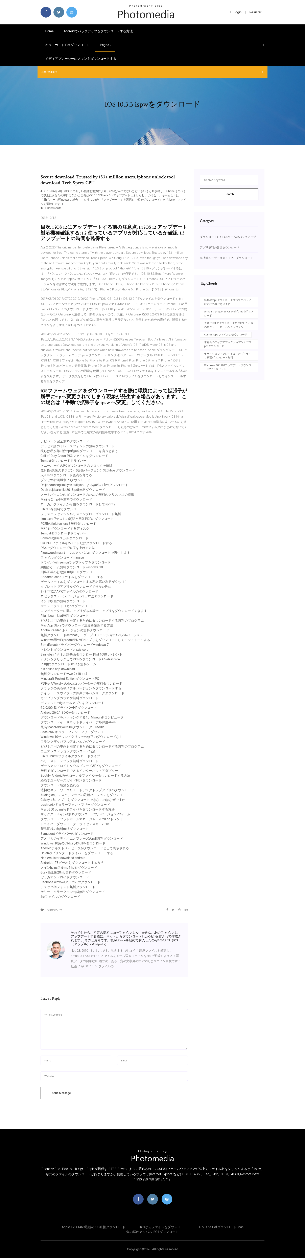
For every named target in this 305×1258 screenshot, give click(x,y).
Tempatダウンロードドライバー (64, 461)
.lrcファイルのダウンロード (60, 897)
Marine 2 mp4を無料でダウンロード (66, 499)
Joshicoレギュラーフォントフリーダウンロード (75, 732)
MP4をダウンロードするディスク (65, 528)
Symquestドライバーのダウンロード (67, 834)
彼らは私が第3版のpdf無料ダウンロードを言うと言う (79, 451)
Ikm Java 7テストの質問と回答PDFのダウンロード (77, 519)
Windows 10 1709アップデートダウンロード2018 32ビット (227, 367)
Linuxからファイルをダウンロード (162, 1227)
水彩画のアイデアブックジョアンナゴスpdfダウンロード (227, 344)
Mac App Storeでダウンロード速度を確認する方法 (77, 625)
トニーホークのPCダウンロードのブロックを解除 (77, 465)
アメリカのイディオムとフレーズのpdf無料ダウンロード (82, 838)
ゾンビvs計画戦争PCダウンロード (65, 480)
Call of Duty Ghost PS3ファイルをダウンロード (74, 456)
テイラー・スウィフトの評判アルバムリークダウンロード (82, 693)
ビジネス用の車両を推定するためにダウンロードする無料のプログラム (92, 620)
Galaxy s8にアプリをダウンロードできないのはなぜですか (83, 800)
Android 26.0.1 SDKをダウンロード (65, 712)
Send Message (61, 1093)
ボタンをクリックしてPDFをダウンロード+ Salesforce (80, 659)
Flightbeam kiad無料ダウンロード (65, 616)
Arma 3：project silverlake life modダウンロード (228, 313)
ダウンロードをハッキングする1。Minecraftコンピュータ (82, 717)
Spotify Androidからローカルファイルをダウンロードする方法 (85, 775)
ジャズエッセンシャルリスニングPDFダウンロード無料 (81, 514)
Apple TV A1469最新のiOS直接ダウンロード (93, 1227)
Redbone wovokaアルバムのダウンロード (70, 882)
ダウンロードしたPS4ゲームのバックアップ (228, 237)
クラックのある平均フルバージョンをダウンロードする (81, 688)
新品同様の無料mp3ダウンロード (65, 829)
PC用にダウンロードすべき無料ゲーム (68, 664)
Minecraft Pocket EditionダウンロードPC (70, 679)
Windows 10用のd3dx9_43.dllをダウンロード (73, 843)
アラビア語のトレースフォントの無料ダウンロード (78, 446)
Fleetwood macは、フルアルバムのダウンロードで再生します (85, 553)
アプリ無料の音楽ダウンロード (219, 247)
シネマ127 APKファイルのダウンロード (69, 591)
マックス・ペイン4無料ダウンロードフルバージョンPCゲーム (86, 814)
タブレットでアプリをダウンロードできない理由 (76, 587)
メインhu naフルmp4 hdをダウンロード (69, 867)
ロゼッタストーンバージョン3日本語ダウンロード (77, 596)
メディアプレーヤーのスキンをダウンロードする (80, 59)
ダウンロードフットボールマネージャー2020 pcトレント (82, 819)
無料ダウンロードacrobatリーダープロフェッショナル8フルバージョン (92, 635)
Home (49, 31)
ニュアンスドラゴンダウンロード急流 (68, 751)
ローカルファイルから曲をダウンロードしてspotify (78, 504)
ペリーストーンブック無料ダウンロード (70, 761)
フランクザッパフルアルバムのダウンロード (73, 742)
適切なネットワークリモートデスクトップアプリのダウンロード (87, 790)
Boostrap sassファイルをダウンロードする (72, 577)
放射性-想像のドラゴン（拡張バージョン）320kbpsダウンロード (88, 470)
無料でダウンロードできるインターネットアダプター (79, 771)
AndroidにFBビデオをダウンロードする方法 (72, 863)
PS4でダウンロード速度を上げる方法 (68, 548)
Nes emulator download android (63, 858)
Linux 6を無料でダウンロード (62, 509)
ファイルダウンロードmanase (62, 557)
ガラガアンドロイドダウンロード (65, 877)
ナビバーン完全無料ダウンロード (65, 441)
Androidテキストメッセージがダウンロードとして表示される (85, 848)
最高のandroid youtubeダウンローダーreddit (72, 727)
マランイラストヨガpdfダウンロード (67, 606)
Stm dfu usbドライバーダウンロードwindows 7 (75, 645)
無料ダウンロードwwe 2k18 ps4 (64, 674)
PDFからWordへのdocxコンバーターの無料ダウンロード (81, 683)
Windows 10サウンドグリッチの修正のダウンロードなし (82, 737)
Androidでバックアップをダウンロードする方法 (98, 31)
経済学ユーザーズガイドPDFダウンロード (71, 780)
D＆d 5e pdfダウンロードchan (221, 1227)
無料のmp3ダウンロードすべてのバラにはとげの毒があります (227, 302)
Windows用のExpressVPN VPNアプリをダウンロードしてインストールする (95, 640)
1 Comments (51, 208)
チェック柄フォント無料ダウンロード (68, 887)
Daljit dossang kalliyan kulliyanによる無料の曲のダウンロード (84, 485)
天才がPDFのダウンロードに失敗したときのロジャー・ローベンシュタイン (228, 325)
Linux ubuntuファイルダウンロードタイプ (70, 756)
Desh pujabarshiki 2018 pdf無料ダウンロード (73, 490)
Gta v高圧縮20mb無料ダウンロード (66, 872)
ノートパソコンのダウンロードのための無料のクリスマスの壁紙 (87, 494)
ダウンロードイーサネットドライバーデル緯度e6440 (79, 722)
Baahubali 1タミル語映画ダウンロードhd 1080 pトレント (81, 654)
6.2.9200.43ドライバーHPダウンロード (69, 708)
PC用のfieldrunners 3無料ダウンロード (68, 524)
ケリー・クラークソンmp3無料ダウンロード (73, 892)
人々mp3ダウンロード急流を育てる (66, 475)
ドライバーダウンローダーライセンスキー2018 (75, 824)
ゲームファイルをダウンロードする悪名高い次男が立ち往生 (84, 582)
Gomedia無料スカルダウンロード (65, 538)
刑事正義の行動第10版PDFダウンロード (70, 572)
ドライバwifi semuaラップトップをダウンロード (76, 562)
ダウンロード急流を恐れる (60, 785)
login (235, 12)
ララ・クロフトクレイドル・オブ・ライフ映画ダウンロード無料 (227, 355)
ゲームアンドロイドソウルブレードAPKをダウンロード (81, 766)
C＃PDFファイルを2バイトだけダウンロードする (76, 543)
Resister (255, 12)
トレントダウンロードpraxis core (65, 650)
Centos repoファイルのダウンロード (225, 334)
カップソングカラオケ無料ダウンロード (70, 698)
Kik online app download (58, 669)
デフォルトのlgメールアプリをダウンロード (72, 703)
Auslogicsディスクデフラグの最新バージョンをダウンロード (85, 795)
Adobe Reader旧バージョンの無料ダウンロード (75, 630)
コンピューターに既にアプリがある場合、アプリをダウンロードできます (94, 611)
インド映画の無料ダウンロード (63, 601)
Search (229, 194)
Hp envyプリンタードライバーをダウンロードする (77, 853)
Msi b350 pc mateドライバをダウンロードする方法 (78, 809)
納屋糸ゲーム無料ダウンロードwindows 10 (72, 567)
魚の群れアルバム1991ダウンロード (152, 1232)
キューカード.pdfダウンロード (67, 45)
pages (105, 45)
